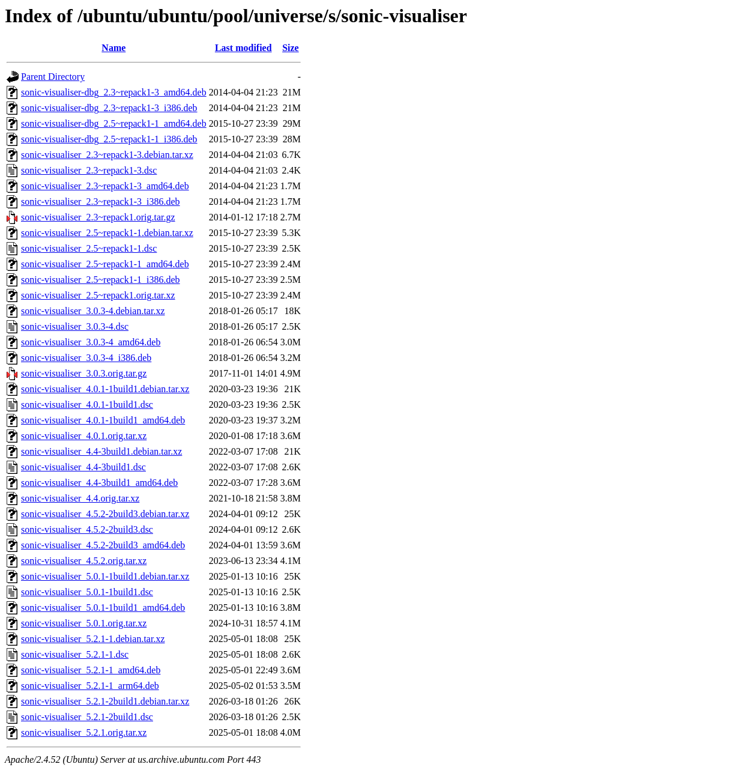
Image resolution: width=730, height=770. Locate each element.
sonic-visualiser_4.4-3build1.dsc (83, 467)
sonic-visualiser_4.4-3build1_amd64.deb (99, 482)
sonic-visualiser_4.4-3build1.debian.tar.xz (101, 451)
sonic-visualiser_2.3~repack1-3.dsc (89, 170)
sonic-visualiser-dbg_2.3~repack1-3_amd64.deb (114, 92)
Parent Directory (53, 76)
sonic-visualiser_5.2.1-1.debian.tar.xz (93, 639)
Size (290, 48)
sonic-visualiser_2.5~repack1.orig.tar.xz (98, 295)
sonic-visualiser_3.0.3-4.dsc (74, 326)
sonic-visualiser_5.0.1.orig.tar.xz (83, 623)
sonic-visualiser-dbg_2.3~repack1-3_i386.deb (109, 108)
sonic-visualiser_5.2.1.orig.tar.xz (83, 732)
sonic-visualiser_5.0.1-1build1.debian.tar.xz (105, 576)
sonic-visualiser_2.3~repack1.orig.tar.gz (98, 217)
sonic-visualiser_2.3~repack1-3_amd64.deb (105, 186)
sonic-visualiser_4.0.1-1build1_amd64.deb (103, 420)
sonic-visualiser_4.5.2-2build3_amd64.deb (103, 545)
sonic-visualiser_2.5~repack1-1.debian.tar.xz (107, 233)
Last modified (243, 48)
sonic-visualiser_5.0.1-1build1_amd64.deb (103, 607)
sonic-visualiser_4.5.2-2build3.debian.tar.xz (105, 514)
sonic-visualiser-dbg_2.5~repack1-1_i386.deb (109, 139)
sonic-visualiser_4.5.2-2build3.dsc (87, 529)
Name (113, 48)
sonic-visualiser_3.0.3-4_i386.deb (86, 358)
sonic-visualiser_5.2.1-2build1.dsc (87, 717)
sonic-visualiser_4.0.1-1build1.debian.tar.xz (105, 389)
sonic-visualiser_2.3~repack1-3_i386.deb (100, 201)
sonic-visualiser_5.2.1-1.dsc (74, 654)
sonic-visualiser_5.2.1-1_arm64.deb (90, 686)
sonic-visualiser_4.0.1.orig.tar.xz (83, 436)
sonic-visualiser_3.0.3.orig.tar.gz (83, 373)
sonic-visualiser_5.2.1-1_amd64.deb (90, 670)
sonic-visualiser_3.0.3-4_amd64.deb (90, 342)
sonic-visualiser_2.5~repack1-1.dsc (89, 248)
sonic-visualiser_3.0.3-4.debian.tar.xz (93, 311)
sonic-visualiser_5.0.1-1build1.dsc (87, 592)
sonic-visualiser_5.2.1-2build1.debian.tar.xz (105, 701)
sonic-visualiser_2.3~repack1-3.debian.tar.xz (107, 155)
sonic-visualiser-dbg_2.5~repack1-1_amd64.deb (114, 123)
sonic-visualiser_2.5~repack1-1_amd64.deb (105, 264)
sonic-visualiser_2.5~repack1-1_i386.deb (100, 279)
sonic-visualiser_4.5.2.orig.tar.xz (83, 561)
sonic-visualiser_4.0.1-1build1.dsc (87, 404)
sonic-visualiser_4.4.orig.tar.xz (80, 498)
